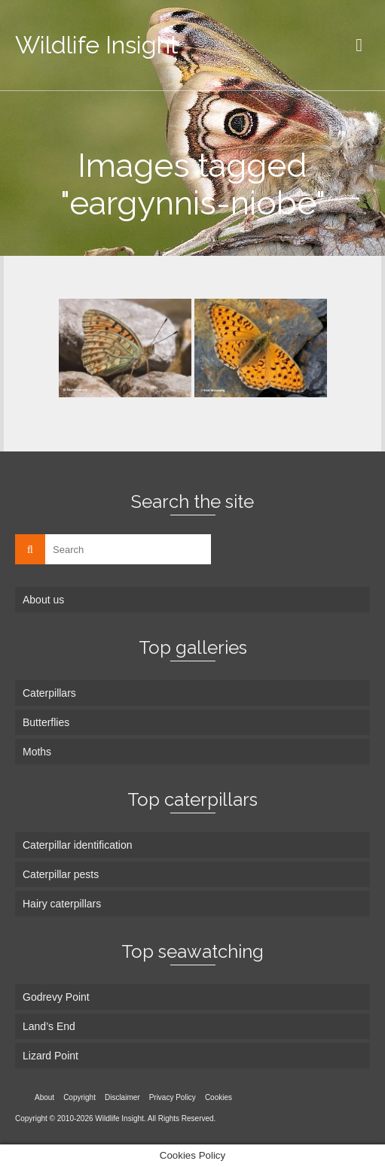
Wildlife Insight (97, 45)
